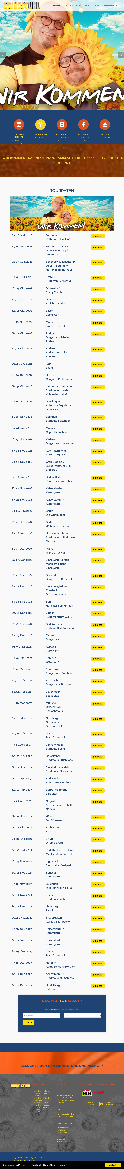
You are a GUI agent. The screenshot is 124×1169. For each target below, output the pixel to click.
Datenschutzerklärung (66, 1142)
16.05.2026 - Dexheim (41, 1091)
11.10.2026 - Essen (40, 1109)
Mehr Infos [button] (70, 1165)
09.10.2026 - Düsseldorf (42, 1105)
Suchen (28, 1023)
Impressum (62, 1139)
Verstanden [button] (113, 1165)
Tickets (97, 236)
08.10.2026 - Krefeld (41, 1103)
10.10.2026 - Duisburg (41, 1107)
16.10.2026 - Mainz (40, 1112)
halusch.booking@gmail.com (67, 1116)
